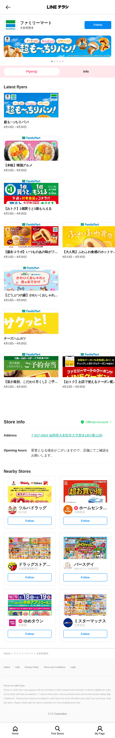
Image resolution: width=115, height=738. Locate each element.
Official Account (97, 422)
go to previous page (8, 7)
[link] (10, 25)
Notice (7, 667)
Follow (97, 26)
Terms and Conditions (54, 667)
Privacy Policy (32, 667)
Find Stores (57, 733)
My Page (100, 733)
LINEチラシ (58, 7)
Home (15, 733)
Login (73, 667)
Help (17, 667)
